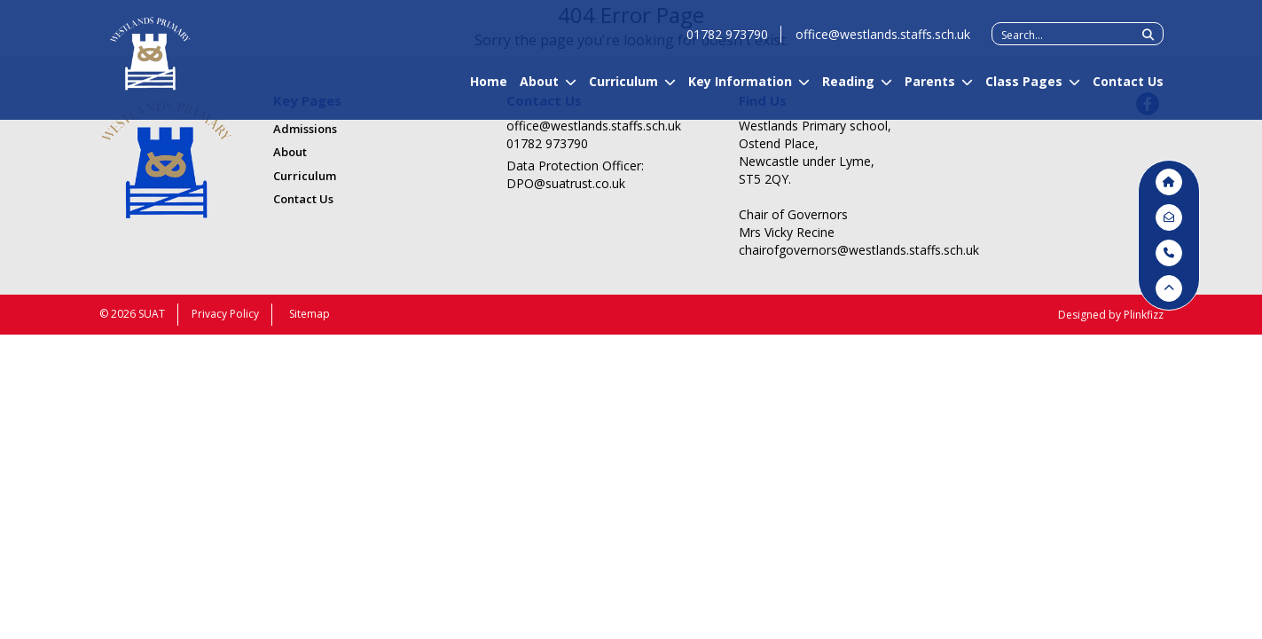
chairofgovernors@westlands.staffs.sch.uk (834, 249)
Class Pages (1023, 89)
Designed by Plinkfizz (1111, 314)
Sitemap (309, 313)
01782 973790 (727, 42)
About (539, 89)
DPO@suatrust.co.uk (565, 183)
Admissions (305, 129)
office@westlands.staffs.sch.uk (883, 42)
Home (488, 89)
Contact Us (1128, 89)
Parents (930, 89)
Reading (848, 89)
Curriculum (623, 89)
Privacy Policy (225, 313)
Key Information (740, 89)
